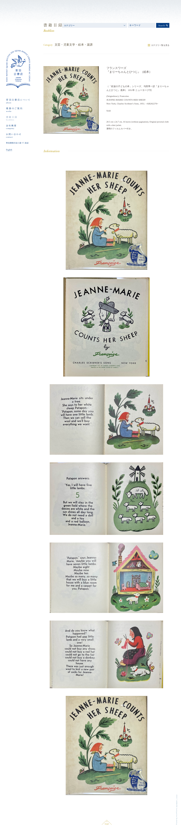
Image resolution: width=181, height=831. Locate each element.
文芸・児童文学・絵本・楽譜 (74, 44)
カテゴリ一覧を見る (160, 45)
